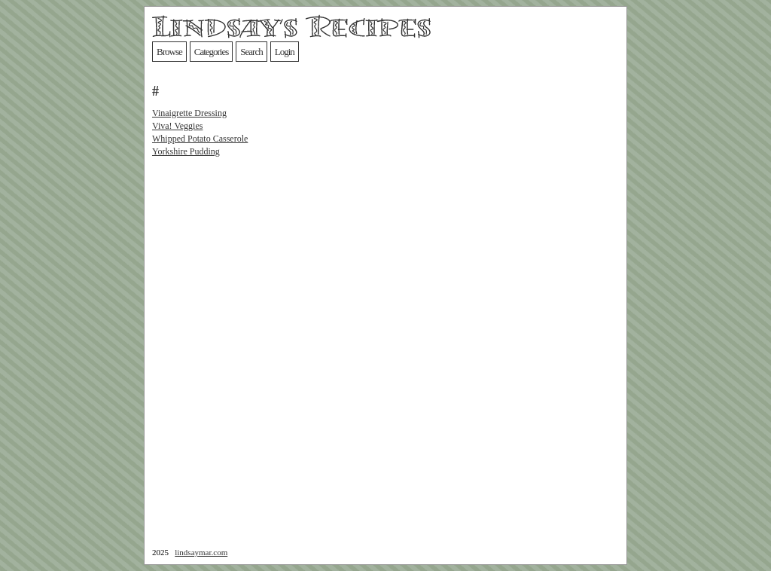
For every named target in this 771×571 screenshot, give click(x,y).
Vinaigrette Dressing (189, 113)
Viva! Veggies (177, 126)
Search (251, 51)
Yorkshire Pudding (186, 151)
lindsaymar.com (201, 552)
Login (284, 51)
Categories (211, 51)
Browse (169, 51)
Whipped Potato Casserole (200, 138)
